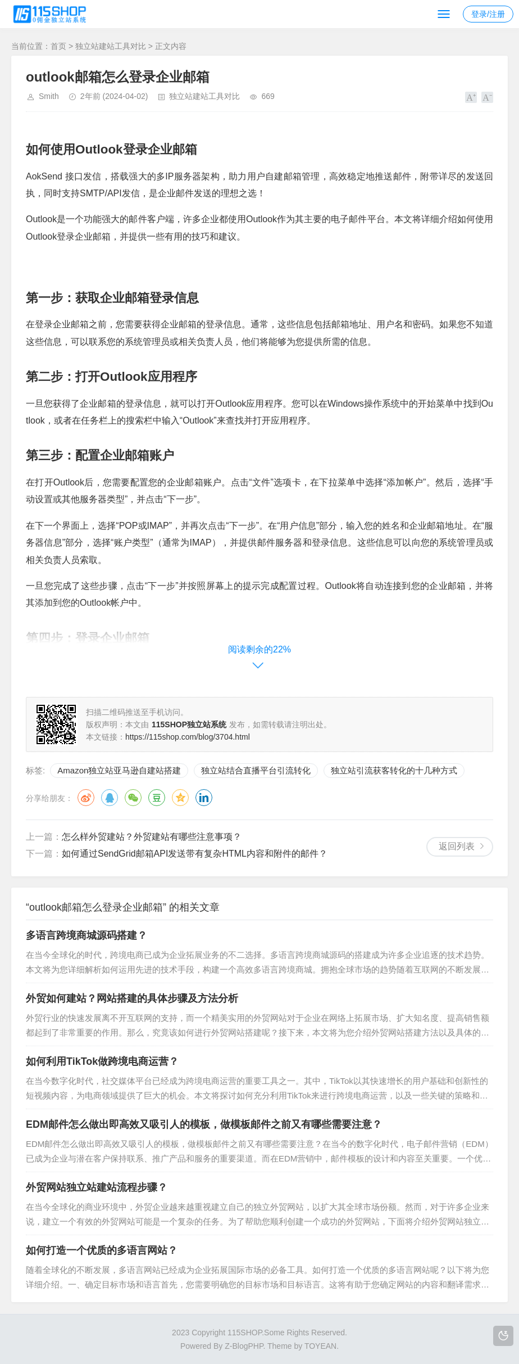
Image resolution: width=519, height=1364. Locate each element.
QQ (109, 797)
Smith (49, 96)
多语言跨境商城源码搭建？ (86, 935)
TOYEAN (320, 1346)
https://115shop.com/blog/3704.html (187, 736)
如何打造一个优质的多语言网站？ (101, 1250)
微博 (86, 797)
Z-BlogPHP (244, 1346)
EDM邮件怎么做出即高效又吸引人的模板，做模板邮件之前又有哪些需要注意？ (204, 1124)
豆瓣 (156, 797)
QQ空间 (180, 797)
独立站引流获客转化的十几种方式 (394, 770)
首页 (58, 46)
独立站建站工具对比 (110, 46)
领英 (203, 797)
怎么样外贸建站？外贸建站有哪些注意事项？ (152, 836)
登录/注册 (488, 14)
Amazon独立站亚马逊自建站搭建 (119, 770)
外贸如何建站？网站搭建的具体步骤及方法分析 (132, 998)
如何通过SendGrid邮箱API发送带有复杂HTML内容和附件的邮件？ (194, 853)
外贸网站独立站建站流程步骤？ (96, 1187)
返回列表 (457, 846)
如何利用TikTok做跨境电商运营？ (102, 1061)
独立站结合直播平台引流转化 (256, 770)
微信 (133, 797)
